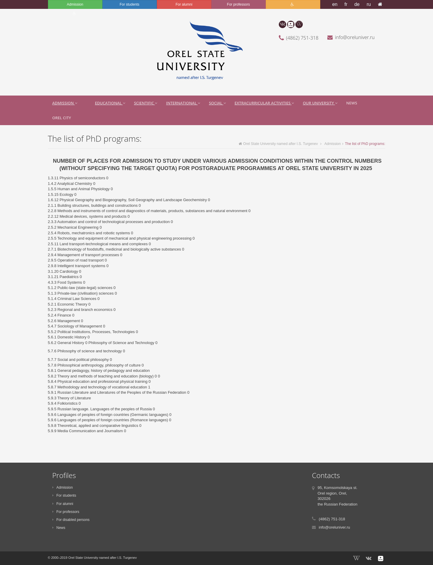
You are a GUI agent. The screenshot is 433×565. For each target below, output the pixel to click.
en (334, 4)
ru (369, 4)
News (351, 103)
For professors (238, 4)
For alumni (184, 4)
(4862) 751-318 (302, 38)
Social (217, 103)
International (183, 103)
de (357, 4)
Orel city (61, 117)
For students (129, 4)
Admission (75, 4)
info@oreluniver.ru (355, 37)
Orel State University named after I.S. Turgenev (278, 144)
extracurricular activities (264, 103)
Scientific (145, 103)
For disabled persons (71, 520)
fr (346, 4)
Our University (320, 103)
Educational (110, 103)
